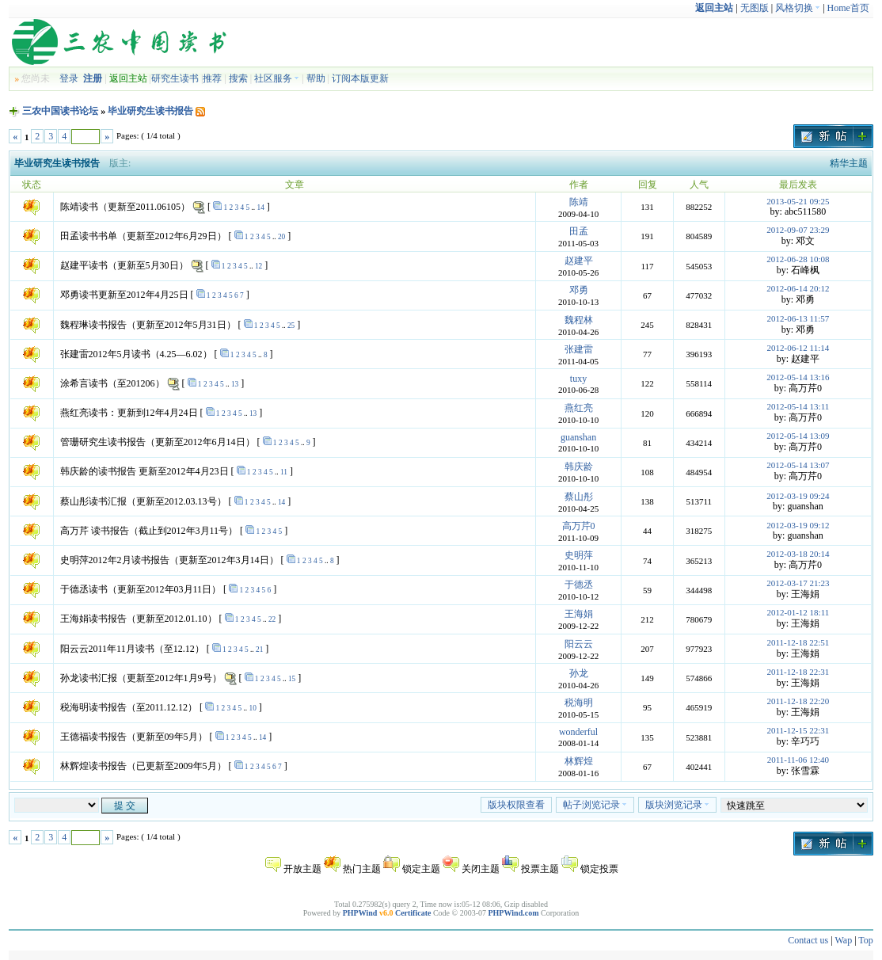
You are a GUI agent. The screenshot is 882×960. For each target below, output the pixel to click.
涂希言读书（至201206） (112, 383)
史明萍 (579, 555)
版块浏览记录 (677, 804)
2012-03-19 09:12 (797, 525)
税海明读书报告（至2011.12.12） (129, 707)
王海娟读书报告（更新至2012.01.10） (138, 618)
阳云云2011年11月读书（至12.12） (132, 648)
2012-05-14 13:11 (798, 406)
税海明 (579, 702)
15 (291, 679)
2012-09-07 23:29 (797, 229)
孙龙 (578, 673)
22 (272, 619)
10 (252, 708)
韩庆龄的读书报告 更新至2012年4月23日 (144, 471)
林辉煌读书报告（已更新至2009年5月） (143, 765)
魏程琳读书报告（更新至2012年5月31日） (148, 324)
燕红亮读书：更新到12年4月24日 (129, 412)
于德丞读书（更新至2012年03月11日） (141, 589)
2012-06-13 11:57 (798, 318)
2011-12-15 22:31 (798, 730)
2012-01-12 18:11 (798, 612)
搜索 (238, 78)
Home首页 (848, 7)
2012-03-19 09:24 (797, 496)
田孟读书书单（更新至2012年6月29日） (143, 236)
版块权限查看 (516, 804)
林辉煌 (579, 761)
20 (281, 237)
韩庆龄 (579, 466)
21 (259, 649)
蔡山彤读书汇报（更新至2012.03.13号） (143, 501)
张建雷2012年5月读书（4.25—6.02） (136, 354)
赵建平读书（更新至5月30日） (124, 265)
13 (234, 384)
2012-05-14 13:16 (797, 377)
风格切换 (797, 7)
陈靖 (578, 202)
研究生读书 (175, 78)
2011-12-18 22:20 (798, 701)
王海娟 (579, 613)
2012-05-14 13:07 (797, 465)
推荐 (212, 78)
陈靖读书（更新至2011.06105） (125, 206)
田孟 (578, 231)
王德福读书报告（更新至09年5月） (133, 736)
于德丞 (579, 584)
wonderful (578, 731)
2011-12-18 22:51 (798, 642)
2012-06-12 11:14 (798, 347)
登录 (68, 78)
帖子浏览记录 (595, 804)
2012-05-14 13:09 (797, 435)
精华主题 (849, 163)
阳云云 (579, 644)
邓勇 (578, 289)
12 (258, 266)
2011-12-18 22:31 (798, 671)
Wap (843, 940)
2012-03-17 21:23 (797, 583)
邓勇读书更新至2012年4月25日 (124, 294)
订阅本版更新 (360, 78)
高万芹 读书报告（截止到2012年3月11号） (149, 530)
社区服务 (276, 78)
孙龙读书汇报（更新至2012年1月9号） (141, 678)
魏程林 (579, 320)
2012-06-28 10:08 (797, 259)
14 (260, 207)
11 (283, 472)
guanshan (578, 437)
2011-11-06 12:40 (798, 759)
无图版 (754, 7)
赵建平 (579, 260)
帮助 (315, 78)
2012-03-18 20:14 (797, 553)
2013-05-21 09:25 (797, 201)
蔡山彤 (579, 496)
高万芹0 (578, 525)
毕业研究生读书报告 (150, 110)
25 (291, 326)
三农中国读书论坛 (60, 110)
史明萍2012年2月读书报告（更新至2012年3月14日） (169, 560)
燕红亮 (579, 407)
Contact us (808, 940)
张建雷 (579, 349)
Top (865, 940)
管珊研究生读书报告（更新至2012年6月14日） (157, 442)
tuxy (578, 378)
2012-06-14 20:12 (797, 288)
